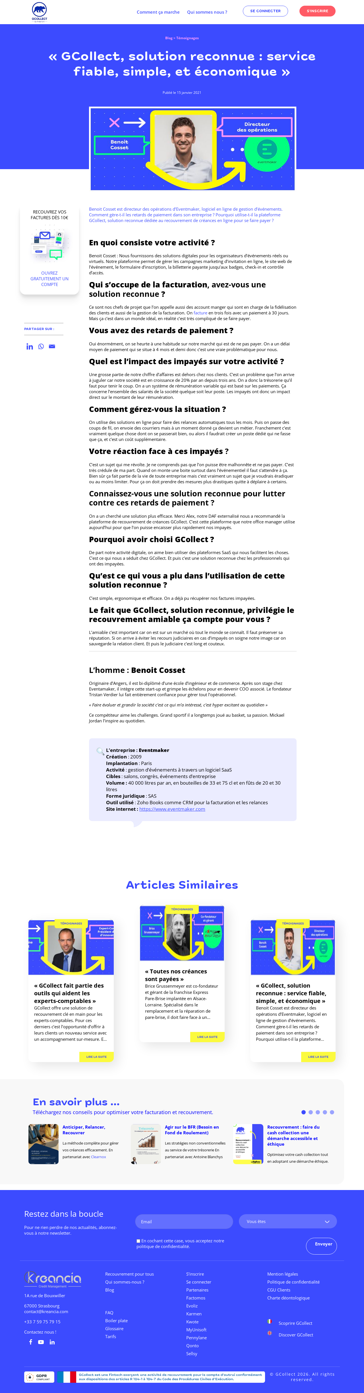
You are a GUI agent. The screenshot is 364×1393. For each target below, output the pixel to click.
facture (200, 313)
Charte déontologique (288, 1298)
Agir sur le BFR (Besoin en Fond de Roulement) (192, 1129)
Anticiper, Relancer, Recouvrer (84, 1129)
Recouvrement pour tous (129, 1274)
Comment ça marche (158, 12)
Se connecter (198, 1282)
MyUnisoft (196, 1329)
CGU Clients (278, 1290)
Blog (169, 38)
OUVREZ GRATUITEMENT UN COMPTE (49, 278)
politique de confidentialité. (163, 1246)
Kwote (192, 1321)
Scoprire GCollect (295, 1323)
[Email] (52, 346)
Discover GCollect (296, 1334)
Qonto (192, 1345)
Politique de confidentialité (293, 1282)
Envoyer (323, 1244)
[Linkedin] (30, 346)
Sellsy (191, 1353)
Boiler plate (116, 1320)
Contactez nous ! (40, 1332)
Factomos (195, 1298)
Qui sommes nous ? (207, 12)
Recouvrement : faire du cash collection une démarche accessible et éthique (293, 1135)
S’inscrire (195, 1274)
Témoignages (71, 923)
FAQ (109, 1312)
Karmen (194, 1314)
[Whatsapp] (41, 346)
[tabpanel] (79, 1144)
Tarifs (110, 1336)
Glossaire (114, 1328)
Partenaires (197, 1290)
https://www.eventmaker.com (172, 809)
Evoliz (192, 1306)
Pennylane (196, 1337)
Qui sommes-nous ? (124, 1282)
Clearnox (98, 1156)
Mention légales (282, 1274)
